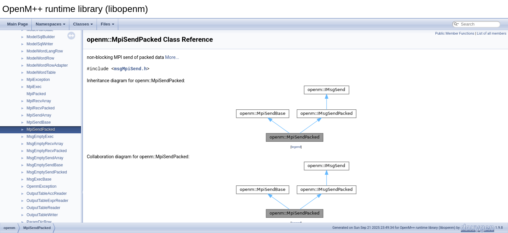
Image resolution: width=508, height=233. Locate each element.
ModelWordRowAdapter (47, 65)
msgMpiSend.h (130, 69)
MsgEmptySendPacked (47, 172)
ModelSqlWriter (40, 44)
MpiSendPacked (41, 129)
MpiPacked (36, 94)
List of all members (491, 33)
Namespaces (50, 24)
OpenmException (41, 186)
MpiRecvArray (39, 101)
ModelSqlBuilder (41, 37)
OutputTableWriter (42, 215)
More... (172, 57)
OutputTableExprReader (47, 200)
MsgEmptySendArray (45, 158)
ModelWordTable (41, 72)
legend (296, 147)
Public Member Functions (454, 33)
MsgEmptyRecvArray (45, 143)
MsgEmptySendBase (45, 165)
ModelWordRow (40, 58)
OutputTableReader (43, 207)
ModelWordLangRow (45, 51)
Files (107, 24)
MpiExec (34, 86)
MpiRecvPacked (41, 108)
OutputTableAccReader (47, 193)
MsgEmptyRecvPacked (47, 151)
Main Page (17, 24)
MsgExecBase (39, 179)
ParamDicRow (39, 222)
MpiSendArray (39, 115)
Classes (83, 24)
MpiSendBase (39, 122)
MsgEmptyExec (40, 136)
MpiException (38, 79)
